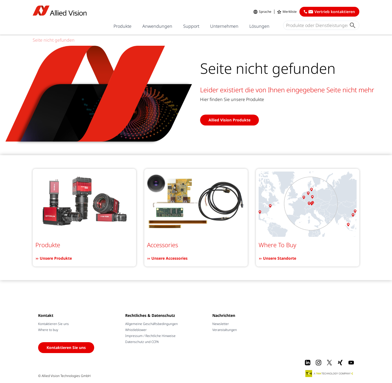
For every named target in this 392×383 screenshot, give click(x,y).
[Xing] (340, 362)
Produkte (122, 26)
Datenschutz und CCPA (142, 341)
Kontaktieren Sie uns (53, 323)
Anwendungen (157, 26)
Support (191, 26)
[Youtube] (351, 362)
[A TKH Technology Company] (329, 373)
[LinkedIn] (307, 362)
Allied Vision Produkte (229, 119)
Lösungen (259, 26)
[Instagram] (318, 362)
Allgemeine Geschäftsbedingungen (151, 323)
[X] (329, 362)
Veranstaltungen (224, 329)
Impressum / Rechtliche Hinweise (150, 335)
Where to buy (48, 329)
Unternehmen (224, 26)
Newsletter (220, 323)
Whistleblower (136, 329)
